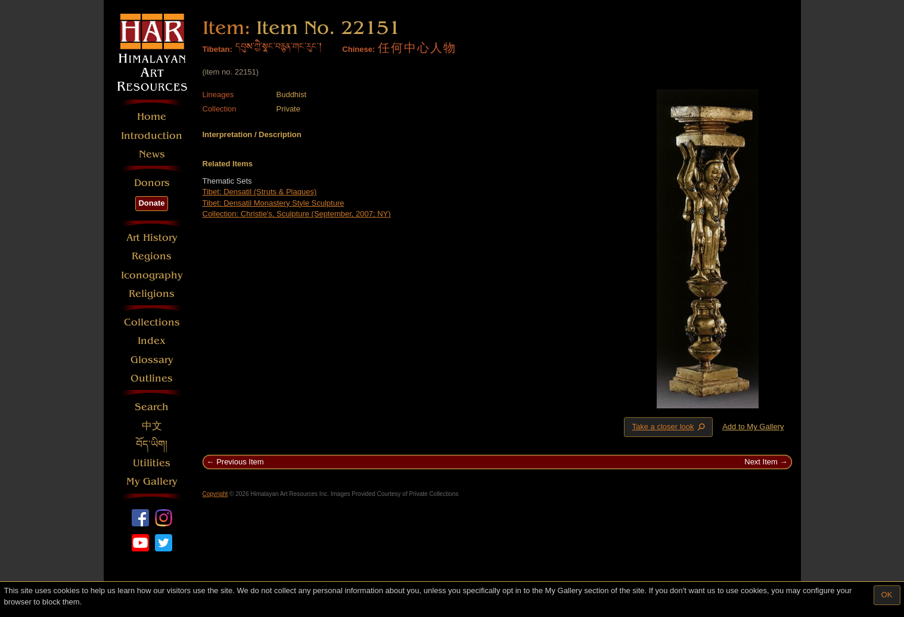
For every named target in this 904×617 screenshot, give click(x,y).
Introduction (151, 135)
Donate (151, 203)
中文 (152, 426)
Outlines (152, 378)
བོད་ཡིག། (151, 444)
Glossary (152, 359)
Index (152, 340)
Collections (152, 322)
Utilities (151, 463)
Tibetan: (217, 49)
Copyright (215, 494)
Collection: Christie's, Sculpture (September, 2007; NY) (297, 213)
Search (152, 407)
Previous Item (239, 461)
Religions (152, 293)
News (152, 154)
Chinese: (358, 49)
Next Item (761, 461)
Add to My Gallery (753, 426)
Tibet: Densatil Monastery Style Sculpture (273, 203)
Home (151, 116)
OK (887, 594)
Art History (152, 237)
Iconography (152, 275)
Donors (152, 182)
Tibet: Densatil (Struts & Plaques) (260, 191)
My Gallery (152, 481)
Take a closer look (669, 427)
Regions (152, 256)
